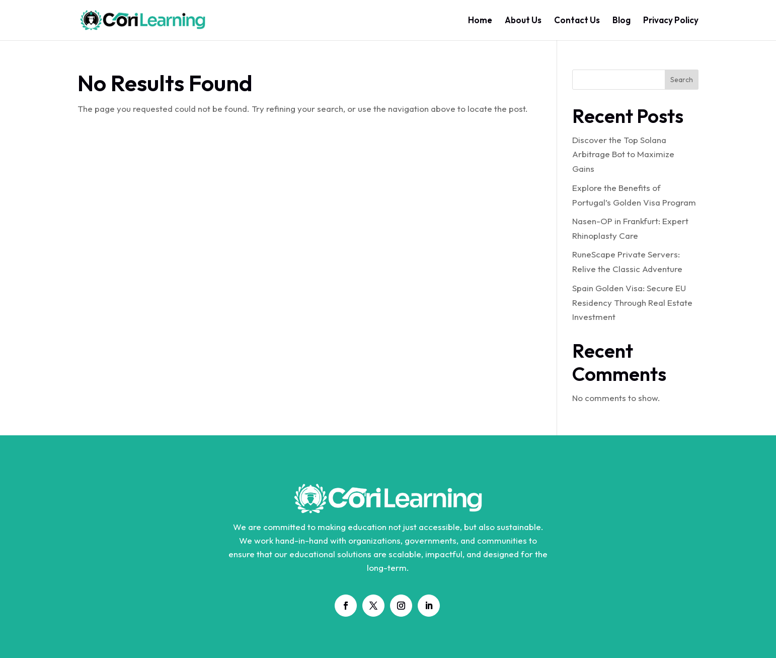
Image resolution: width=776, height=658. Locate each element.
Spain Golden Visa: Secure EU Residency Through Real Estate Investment (632, 302)
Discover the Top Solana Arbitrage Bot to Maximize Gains (623, 154)
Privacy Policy (671, 21)
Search (681, 79)
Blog (621, 21)
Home (480, 21)
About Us (523, 21)
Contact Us (577, 21)
